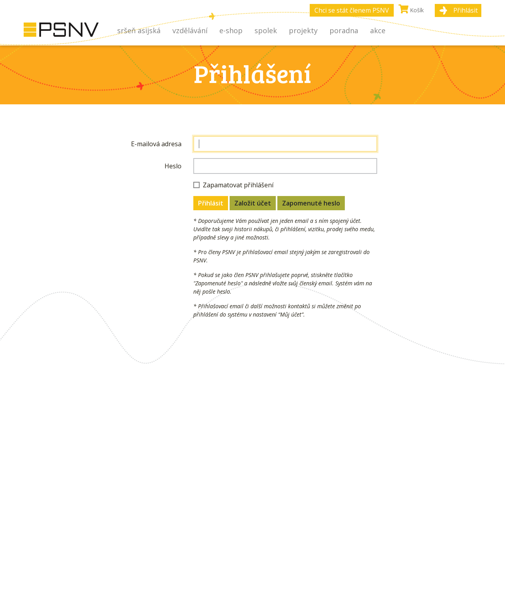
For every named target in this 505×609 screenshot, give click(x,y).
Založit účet (252, 203)
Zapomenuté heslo (311, 203)
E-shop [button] (231, 30)
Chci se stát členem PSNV (351, 10)
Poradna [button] (343, 30)
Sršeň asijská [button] (139, 30)
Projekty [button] (303, 30)
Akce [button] (377, 30)
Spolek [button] (265, 30)
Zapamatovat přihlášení (238, 185)
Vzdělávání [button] (190, 30)
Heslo (173, 166)
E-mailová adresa (156, 144)
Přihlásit (465, 10)
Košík (411, 9)
